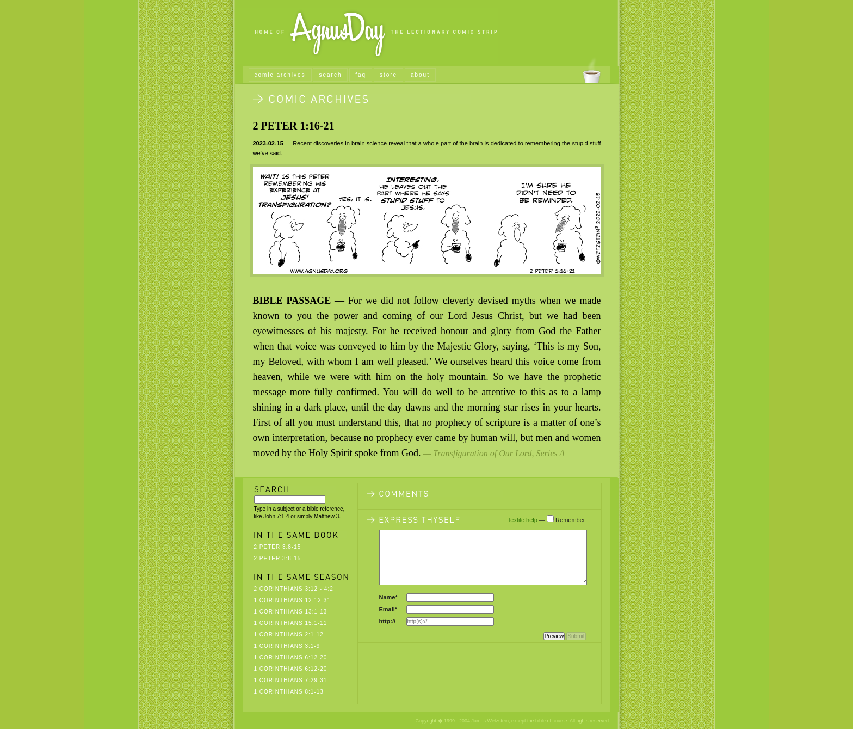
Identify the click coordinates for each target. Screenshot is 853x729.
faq (360, 75)
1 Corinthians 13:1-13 (290, 612)
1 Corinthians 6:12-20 (290, 657)
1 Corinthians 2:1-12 (289, 635)
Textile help (522, 520)
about (420, 75)
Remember (570, 520)
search (330, 75)
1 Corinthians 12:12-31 (292, 600)
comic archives (280, 75)
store (388, 75)
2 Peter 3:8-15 (277, 547)
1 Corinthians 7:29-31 (290, 680)
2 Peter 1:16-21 (294, 126)
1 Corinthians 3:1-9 (287, 646)
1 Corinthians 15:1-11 (290, 623)
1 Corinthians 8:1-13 (289, 692)
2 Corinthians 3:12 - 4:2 (293, 589)
